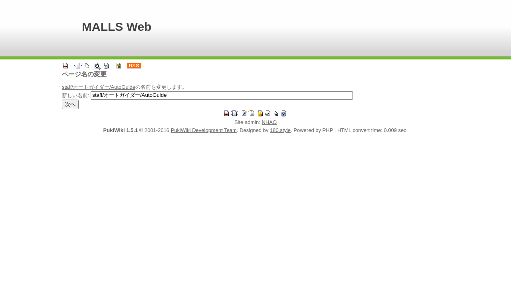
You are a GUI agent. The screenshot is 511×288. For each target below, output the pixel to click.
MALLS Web (116, 26)
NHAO (269, 122)
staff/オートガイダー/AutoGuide (98, 87)
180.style (280, 130)
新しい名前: (75, 95)
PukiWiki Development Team (204, 130)
